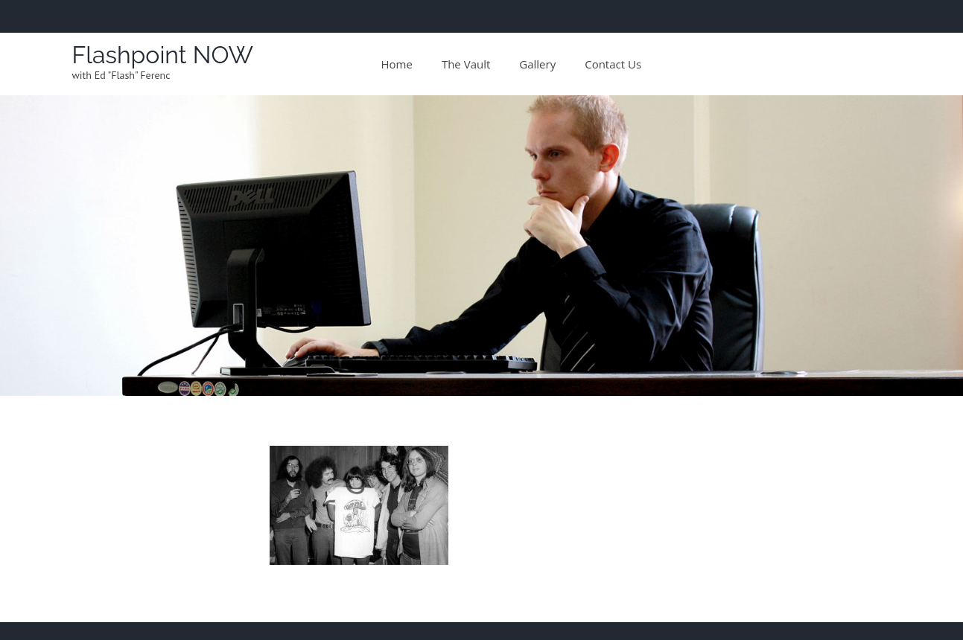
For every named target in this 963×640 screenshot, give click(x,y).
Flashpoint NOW (163, 54)
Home (397, 64)
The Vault (466, 64)
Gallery (537, 64)
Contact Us (613, 64)
